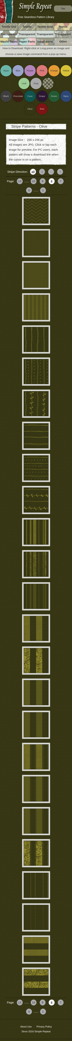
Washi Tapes (8, 41)
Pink (42, 70)
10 (33, 181)
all (33, 171)
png (48, 83)
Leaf (24, 83)
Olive (30, 109)
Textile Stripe (26, 27)
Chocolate (18, 96)
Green (54, 96)
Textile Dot (9, 26)
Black (6, 96)
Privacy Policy (44, 1026)
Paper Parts (27, 41)
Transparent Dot (9, 35)
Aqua (6, 70)
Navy (66, 96)
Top (63, 8)
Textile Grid (45, 26)
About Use (26, 1026)
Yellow (66, 70)
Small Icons (45, 41)
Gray (36, 83)
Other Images (63, 42)
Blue (18, 70)
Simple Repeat (42, 1031)
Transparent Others (63, 35)
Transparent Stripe (27, 35)
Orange (54, 70)
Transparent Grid (45, 35)
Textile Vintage (63, 27)
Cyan (30, 96)
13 (19, 181)
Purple (30, 70)
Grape (42, 96)
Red (42, 109)
